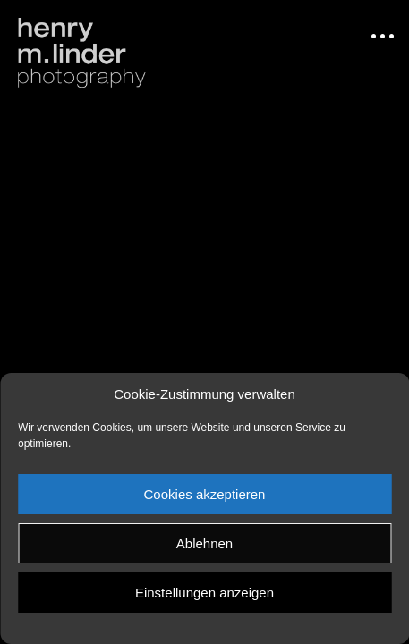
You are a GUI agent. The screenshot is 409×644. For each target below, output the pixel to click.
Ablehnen (204, 543)
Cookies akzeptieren (205, 494)
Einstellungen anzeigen (204, 592)
